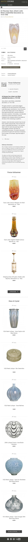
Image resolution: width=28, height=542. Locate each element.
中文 (26, 2)
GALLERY (10, 91)
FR (22, 2)
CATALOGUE (3, 5)
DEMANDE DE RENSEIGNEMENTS (11, 67)
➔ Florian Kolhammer (12, 73)
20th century (7, 138)
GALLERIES (10, 5)
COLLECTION (15, 91)
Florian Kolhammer (14, 83)
